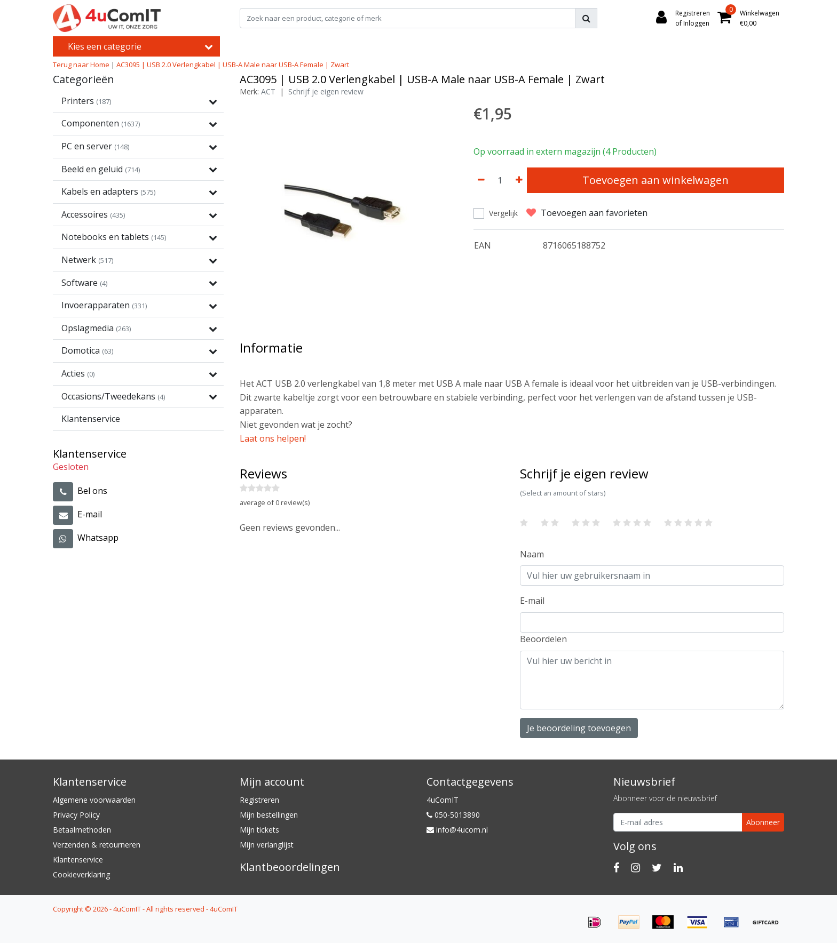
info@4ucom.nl (457, 830)
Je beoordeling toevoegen (579, 728)
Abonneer (763, 822)
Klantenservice (78, 859)
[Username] (652, 575)
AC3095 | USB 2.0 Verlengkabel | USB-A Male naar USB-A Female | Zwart (232, 64)
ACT (268, 91)
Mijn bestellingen (269, 815)
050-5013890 (453, 815)
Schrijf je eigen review (326, 91)
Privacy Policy (76, 815)
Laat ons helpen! (273, 438)
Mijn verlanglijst (267, 845)
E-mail (532, 600)
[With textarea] (652, 680)
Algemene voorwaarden (94, 800)
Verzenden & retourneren (96, 845)
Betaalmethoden (82, 830)
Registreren (259, 800)
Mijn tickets (259, 830)
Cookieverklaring (81, 874)
